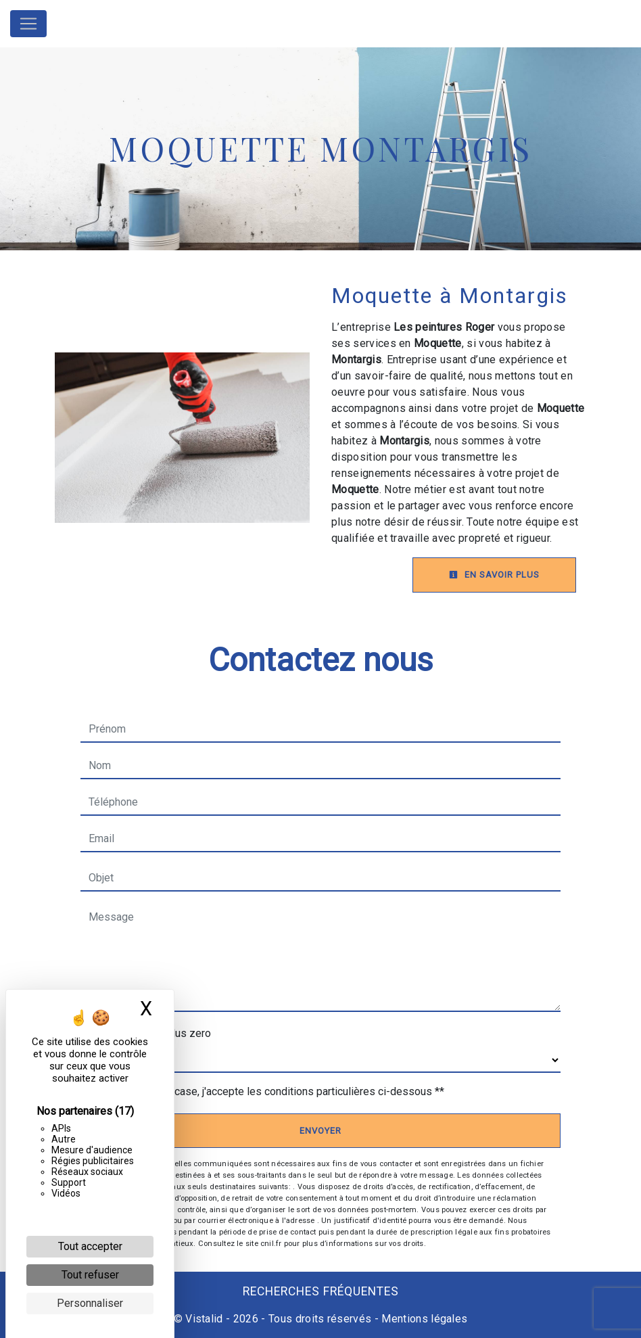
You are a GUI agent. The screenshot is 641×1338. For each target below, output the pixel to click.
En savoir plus (494, 575)
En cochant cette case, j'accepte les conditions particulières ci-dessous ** (269, 1091)
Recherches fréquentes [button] (321, 1291)
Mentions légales (423, 1318)
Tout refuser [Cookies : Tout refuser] (90, 1274)
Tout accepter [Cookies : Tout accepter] (90, 1246)
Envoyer (320, 1131)
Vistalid (204, 1318)
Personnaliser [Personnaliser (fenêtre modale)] (90, 1303)
